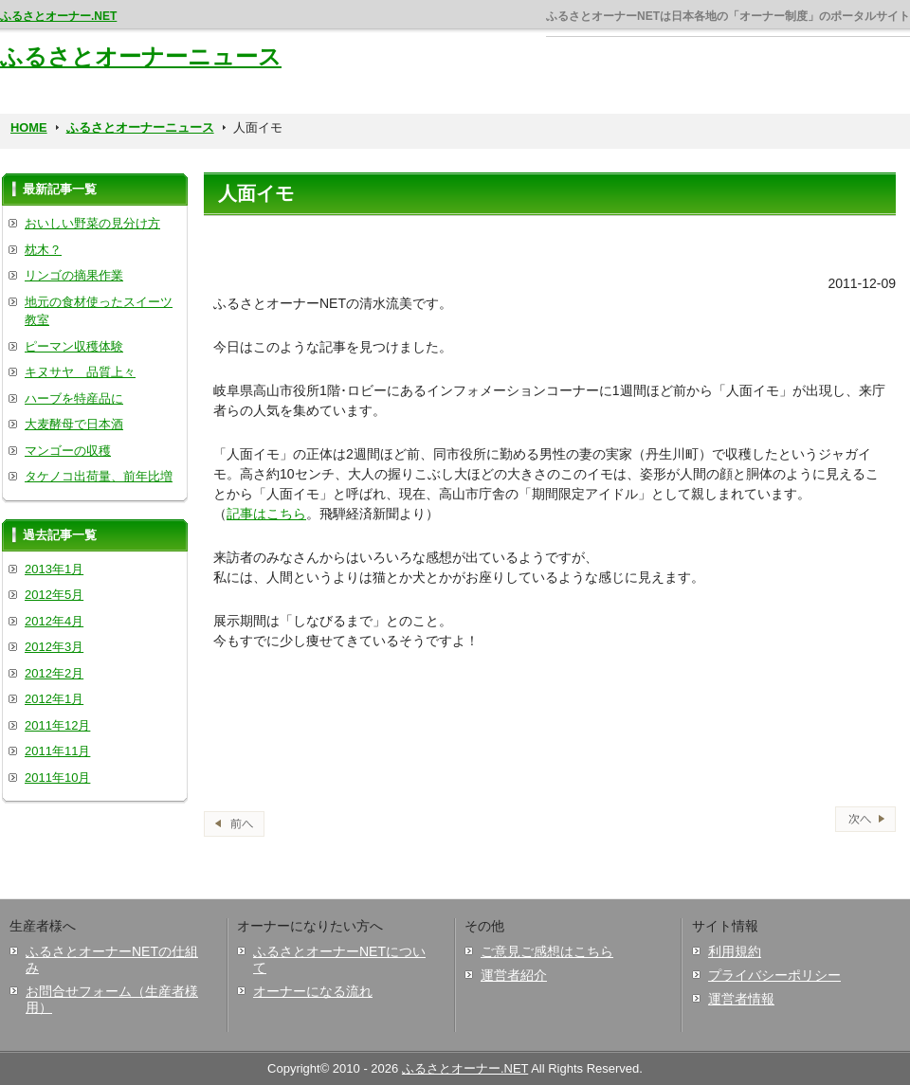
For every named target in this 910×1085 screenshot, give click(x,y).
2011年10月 (57, 777)
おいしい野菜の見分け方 (92, 223)
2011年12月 (57, 725)
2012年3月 (54, 647)
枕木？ (43, 250)
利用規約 (734, 951)
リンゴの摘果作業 (74, 275)
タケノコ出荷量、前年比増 (99, 476)
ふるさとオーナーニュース (141, 56)
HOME (28, 127)
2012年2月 (54, 673)
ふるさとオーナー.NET (58, 16)
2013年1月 (54, 569)
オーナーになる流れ (313, 991)
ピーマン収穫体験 (74, 346)
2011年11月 (57, 751)
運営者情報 (741, 998)
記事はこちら (266, 513)
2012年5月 (54, 595)
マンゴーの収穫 (68, 450)
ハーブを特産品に (74, 398)
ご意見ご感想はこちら (547, 951)
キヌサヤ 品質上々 (80, 372)
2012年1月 (54, 699)
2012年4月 (54, 621)
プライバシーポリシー (774, 975)
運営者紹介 (514, 975)
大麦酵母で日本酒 (74, 424)
